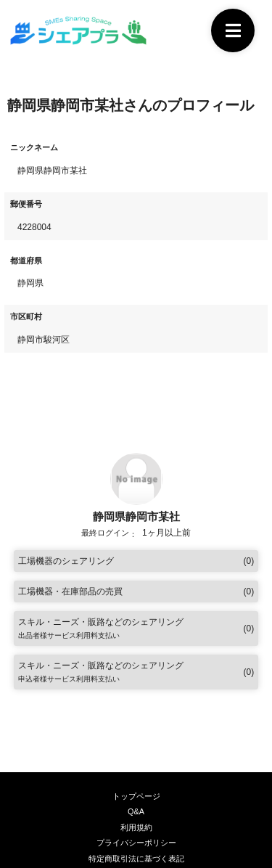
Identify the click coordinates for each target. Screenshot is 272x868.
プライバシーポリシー (136, 842)
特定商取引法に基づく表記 (136, 858)
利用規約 (136, 827)
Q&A (136, 811)
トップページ (136, 796)
